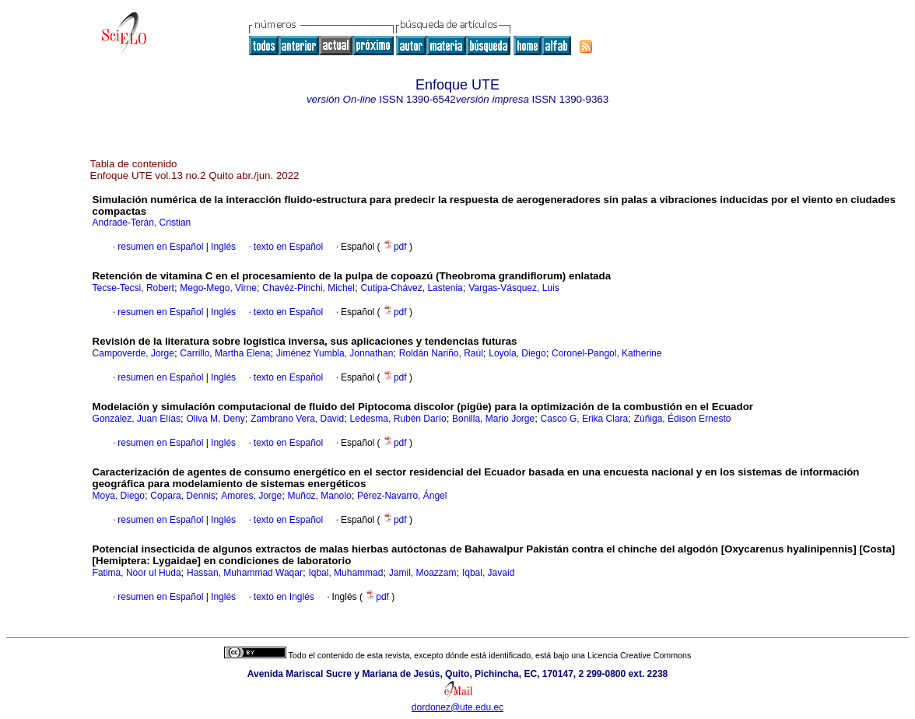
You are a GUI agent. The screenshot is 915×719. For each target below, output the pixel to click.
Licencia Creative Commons (639, 655)
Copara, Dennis (182, 495)
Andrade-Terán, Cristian (142, 222)
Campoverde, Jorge (133, 353)
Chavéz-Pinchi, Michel (308, 287)
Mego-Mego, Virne (218, 287)
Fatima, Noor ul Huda (137, 572)
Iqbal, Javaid (488, 572)
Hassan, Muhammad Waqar (245, 572)
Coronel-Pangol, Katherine (606, 353)
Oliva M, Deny (215, 418)
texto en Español (288, 246)
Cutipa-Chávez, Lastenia (411, 287)
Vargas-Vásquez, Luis (513, 287)
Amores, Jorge (251, 495)
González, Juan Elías (137, 418)
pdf (396, 246)
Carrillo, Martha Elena (225, 353)
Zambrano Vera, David (297, 418)
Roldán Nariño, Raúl (441, 353)
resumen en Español (160, 246)
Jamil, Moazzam (423, 572)
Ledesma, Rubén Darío (398, 418)
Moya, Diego (119, 495)
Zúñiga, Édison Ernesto (682, 418)
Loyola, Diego (517, 353)
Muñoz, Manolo (320, 495)
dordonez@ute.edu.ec (457, 707)
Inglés (222, 246)
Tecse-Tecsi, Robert (133, 287)
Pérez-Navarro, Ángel (402, 495)
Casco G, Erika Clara (585, 418)
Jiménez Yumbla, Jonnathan (335, 353)
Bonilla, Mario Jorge (493, 418)
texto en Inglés (284, 596)
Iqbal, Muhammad (345, 572)
